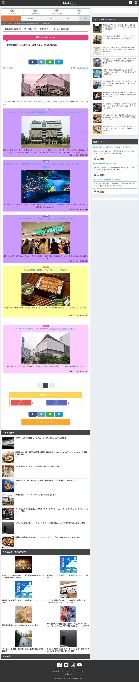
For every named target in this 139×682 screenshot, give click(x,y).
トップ (11, 18)
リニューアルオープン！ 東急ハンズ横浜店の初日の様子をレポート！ (46, 219)
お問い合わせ (69, 674)
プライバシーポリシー (78, 671)
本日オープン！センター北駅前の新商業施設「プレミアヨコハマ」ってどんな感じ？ (46, 112)
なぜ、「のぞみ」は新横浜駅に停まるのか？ (107, 180)
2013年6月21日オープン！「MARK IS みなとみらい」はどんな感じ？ (45, 329)
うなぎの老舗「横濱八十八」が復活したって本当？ (45, 270)
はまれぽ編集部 (83, 68)
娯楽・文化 (70, 18)
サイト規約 (65, 671)
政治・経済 (31, 18)
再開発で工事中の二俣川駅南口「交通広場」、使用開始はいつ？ (114, 147)
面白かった (21, 402)
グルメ (50, 18)
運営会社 (56, 671)
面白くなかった (57, 402)
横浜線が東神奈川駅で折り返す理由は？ (106, 163)
